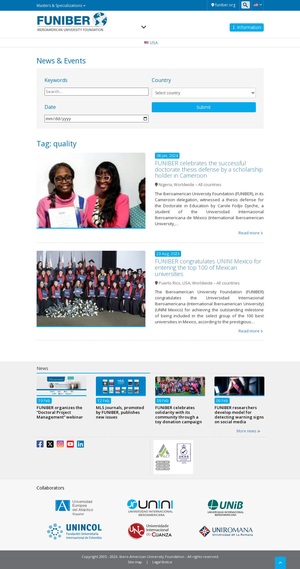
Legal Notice (162, 562)
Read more (249, 233)
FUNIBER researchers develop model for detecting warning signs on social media (239, 415)
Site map (135, 562)
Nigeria (165, 184)
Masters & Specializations (61, 5)
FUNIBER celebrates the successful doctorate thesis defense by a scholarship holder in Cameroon (209, 169)
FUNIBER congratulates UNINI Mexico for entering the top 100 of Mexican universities (208, 267)
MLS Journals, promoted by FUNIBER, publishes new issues (120, 412)
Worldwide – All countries (197, 184)
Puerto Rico (169, 283)
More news (248, 431)
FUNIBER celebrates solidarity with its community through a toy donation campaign (178, 415)
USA (186, 283)
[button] (257, 4)
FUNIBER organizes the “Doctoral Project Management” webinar (60, 412)
